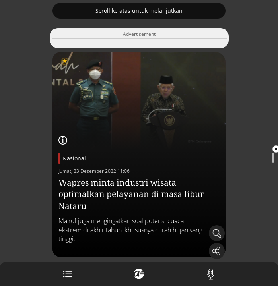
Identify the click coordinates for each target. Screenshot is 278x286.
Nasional (74, 158)
